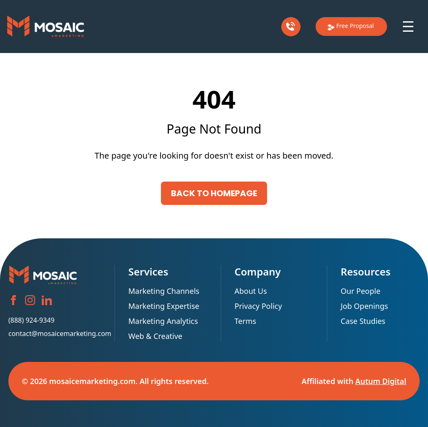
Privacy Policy (258, 306)
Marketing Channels (163, 291)
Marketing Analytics (163, 321)
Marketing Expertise (163, 306)
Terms (245, 321)
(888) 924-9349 (31, 320)
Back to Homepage (214, 193)
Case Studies (363, 321)
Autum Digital (380, 381)
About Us (252, 291)
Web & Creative (155, 336)
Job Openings (364, 306)
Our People (360, 291)
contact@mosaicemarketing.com (54, 333)
